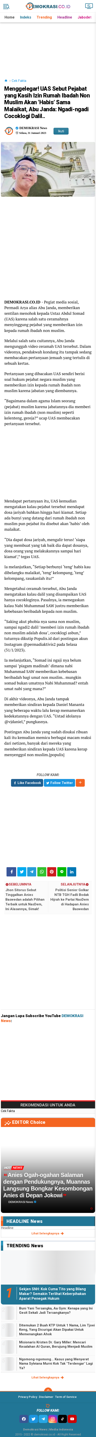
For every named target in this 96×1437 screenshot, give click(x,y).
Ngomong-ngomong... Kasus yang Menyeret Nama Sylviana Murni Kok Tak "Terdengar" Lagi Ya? (56, 1363)
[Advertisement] (48, 45)
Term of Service (66, 1397)
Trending (44, 17)
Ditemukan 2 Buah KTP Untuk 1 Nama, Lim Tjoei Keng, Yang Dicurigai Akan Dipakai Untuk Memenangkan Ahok (57, 1329)
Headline (64, 17)
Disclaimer (46, 1397)
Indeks (25, 17)
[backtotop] (48, 1391)
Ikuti (61, 131)
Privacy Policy (27, 1397)
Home (9, 17)
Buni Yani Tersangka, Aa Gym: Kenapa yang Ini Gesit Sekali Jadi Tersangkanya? (56, 1310)
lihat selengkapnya (48, 1233)
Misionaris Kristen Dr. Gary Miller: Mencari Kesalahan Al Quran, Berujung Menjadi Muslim (55, 1344)
